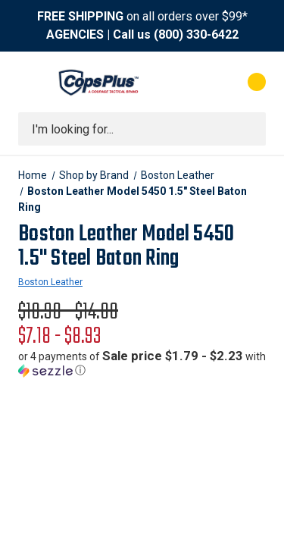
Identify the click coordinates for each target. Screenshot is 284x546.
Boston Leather (50, 282)
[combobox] (142, 129)
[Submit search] (249, 129)
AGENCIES (75, 34)
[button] (142, 363)
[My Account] (195, 82)
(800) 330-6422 (196, 34)
